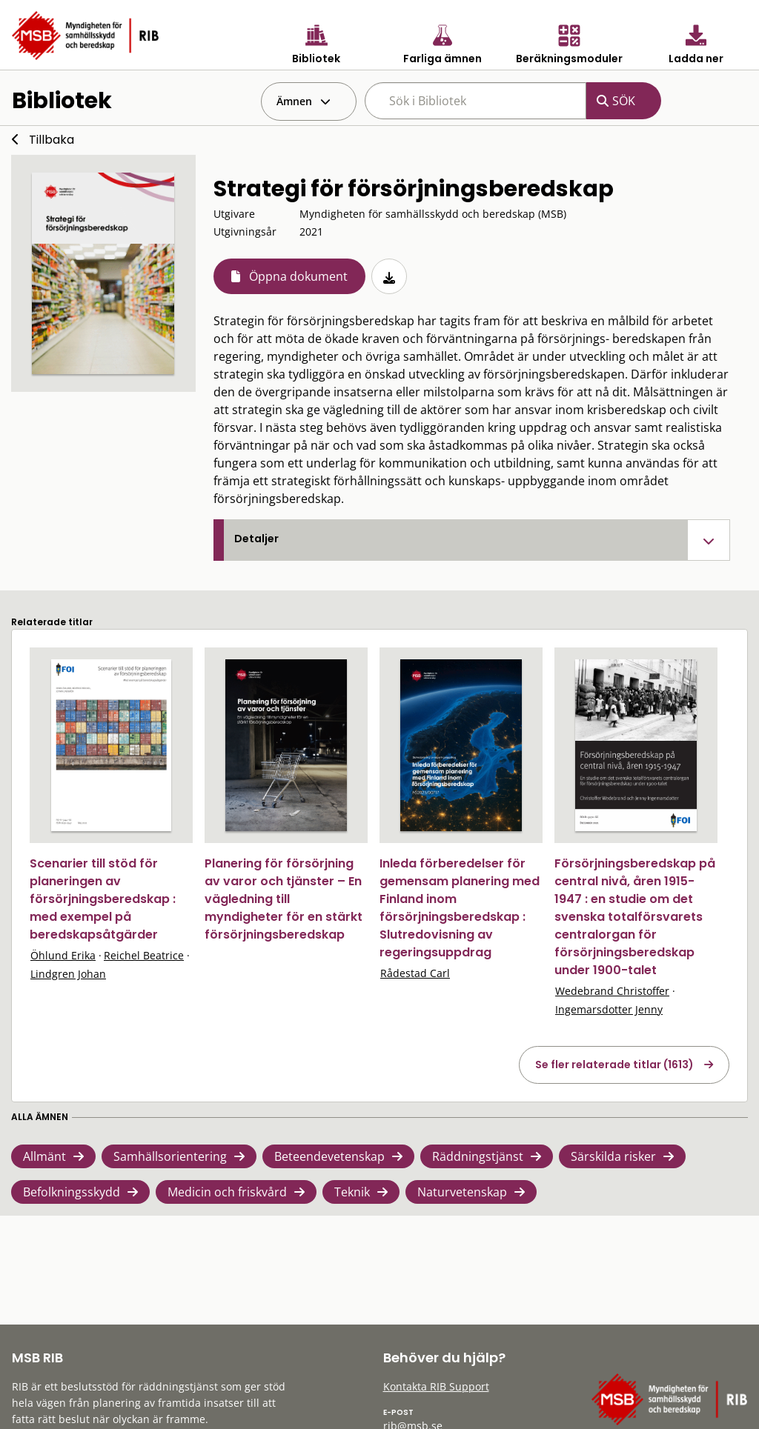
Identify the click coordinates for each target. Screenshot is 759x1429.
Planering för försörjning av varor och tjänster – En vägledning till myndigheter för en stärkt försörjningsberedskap (283, 899)
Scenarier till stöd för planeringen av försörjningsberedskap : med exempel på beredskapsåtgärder (103, 899)
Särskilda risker (613, 1156)
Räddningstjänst (477, 1156)
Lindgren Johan (68, 974)
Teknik (352, 1192)
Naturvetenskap (462, 1192)
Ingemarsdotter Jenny (609, 1009)
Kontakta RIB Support (436, 1386)
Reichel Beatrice (144, 955)
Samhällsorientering (170, 1156)
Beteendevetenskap (329, 1156)
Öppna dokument (298, 276)
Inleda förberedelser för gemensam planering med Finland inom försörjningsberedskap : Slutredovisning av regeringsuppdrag (460, 908)
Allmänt (44, 1156)
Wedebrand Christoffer (612, 991)
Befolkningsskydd (71, 1192)
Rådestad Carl (415, 973)
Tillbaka (51, 139)
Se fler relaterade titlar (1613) (614, 1064)
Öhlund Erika (63, 955)
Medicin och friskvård (227, 1192)
